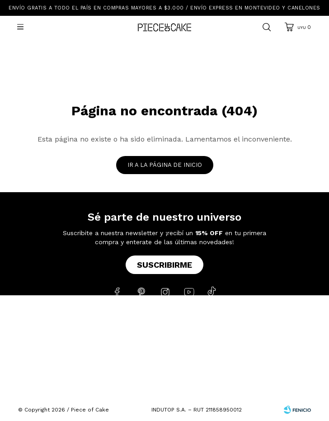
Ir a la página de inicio (164, 164)
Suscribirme (164, 265)
